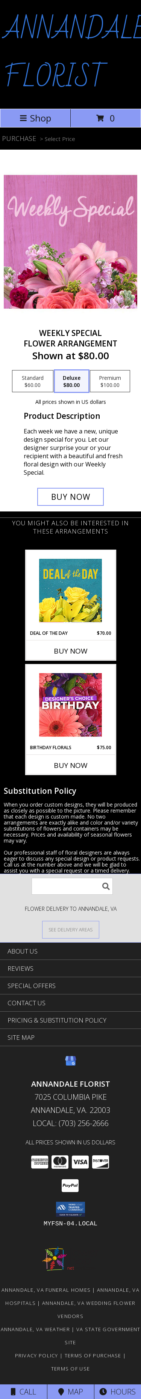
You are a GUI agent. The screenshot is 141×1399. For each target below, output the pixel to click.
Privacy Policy (36, 1355)
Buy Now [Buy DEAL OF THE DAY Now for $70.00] (71, 651)
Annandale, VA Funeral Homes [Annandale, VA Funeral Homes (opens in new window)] (46, 1290)
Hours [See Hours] (117, 1392)
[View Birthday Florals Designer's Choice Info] (70, 705)
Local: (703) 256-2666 (71, 1123)
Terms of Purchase (93, 1355)
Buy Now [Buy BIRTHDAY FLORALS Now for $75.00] (71, 765)
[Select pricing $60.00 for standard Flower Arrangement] (32, 381)
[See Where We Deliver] (70, 929)
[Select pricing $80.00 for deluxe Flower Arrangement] (71, 381)
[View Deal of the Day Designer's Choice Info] (70, 590)
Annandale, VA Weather (35, 1329)
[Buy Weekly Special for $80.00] (70, 497)
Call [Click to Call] (23, 1392)
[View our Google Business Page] (71, 1064)
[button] (70, 1209)
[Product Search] (72, 886)
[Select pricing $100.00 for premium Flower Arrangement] (110, 381)
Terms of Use (70, 1368)
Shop (35, 118)
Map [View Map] (70, 1392)
